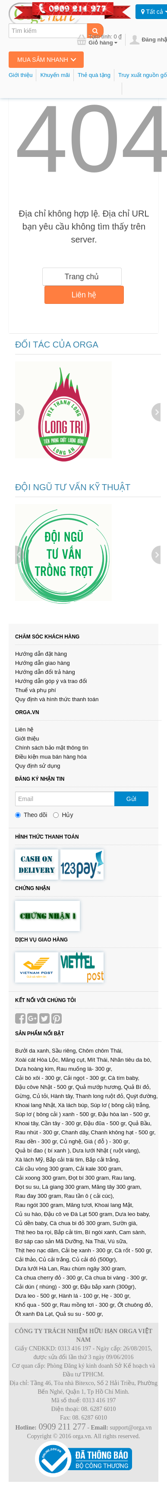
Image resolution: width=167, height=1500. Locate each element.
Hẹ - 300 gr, (116, 1296)
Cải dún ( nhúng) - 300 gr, (47, 1286)
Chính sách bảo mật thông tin (51, 747)
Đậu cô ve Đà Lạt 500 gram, (79, 1214)
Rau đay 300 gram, (39, 1196)
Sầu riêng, (64, 1050)
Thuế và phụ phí (35, 690)
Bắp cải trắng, (103, 1159)
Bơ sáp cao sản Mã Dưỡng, (49, 1241)
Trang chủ (82, 276)
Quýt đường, (142, 1096)
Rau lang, (124, 1177)
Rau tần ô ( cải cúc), (89, 1196)
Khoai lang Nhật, (36, 1105)
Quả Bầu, (139, 1123)
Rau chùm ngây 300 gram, (93, 1268)
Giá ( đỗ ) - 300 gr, (107, 1141)
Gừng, (23, 1096)
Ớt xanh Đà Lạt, (34, 1314)
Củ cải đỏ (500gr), (94, 1259)
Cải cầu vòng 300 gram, (45, 1168)
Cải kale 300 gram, (99, 1168)
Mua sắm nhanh (42, 59)
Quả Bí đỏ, (137, 1087)
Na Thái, (96, 1241)
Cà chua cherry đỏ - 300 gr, (49, 1277)
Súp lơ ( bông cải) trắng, (120, 1105)
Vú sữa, (118, 1241)
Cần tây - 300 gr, (61, 1123)
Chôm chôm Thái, (101, 1050)
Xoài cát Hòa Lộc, (37, 1059)
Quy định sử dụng (37, 766)
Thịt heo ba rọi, (34, 1232)
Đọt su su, (28, 1187)
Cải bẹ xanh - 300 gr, (87, 1250)
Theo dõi (31, 814)
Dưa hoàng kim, (35, 1069)
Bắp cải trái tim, (65, 1159)
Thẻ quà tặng (94, 75)
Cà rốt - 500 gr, (133, 1250)
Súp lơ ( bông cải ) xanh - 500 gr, (56, 1114)
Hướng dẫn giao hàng (42, 663)
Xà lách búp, (73, 1105)
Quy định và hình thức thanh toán (56, 699)
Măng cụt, (73, 1059)
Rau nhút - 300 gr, (37, 1132)
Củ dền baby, (31, 1223)
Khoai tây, (27, 1123)
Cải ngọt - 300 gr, (85, 1078)
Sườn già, (125, 1223)
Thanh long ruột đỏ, (100, 1096)
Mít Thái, (98, 1059)
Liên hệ (84, 294)
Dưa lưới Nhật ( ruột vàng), (106, 1150)
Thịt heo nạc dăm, (37, 1250)
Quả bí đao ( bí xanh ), (43, 1150)
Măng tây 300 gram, (116, 1187)
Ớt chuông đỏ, (135, 1305)
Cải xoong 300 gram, (41, 1177)
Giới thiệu (20, 75)
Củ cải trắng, (55, 1259)
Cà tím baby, (123, 1078)
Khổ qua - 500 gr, (37, 1305)
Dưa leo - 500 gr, (36, 1296)
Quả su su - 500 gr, (79, 1314)
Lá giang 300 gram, (66, 1187)
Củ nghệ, (71, 1141)
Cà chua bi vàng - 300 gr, (116, 1277)
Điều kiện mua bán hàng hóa (51, 756)
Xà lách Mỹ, (29, 1159)
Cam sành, (132, 1232)
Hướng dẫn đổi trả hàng (45, 672)
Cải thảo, (26, 1259)
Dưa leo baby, (132, 1214)
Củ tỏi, (40, 1096)
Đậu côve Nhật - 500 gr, (44, 1087)
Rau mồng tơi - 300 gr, (88, 1305)
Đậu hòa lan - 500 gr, (124, 1114)
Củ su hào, (29, 1214)
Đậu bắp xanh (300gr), (108, 1286)
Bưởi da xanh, (32, 1050)
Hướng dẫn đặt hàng (41, 654)
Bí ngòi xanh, (101, 1232)
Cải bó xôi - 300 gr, (38, 1078)
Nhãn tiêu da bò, (130, 1059)
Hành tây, (62, 1096)
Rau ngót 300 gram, (40, 1205)
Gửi (131, 798)
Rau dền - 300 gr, (36, 1141)
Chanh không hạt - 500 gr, (123, 1132)
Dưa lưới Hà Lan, (37, 1268)
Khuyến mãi (54, 75)
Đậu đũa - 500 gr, (105, 1123)
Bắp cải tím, (69, 1232)
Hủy (63, 814)
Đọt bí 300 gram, (89, 1177)
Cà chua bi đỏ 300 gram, (80, 1223)
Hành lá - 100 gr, (79, 1296)
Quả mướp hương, (99, 1087)
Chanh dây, (75, 1132)
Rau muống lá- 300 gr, (84, 1069)
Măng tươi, (79, 1205)
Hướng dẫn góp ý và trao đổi (51, 681)
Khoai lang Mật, (114, 1205)
